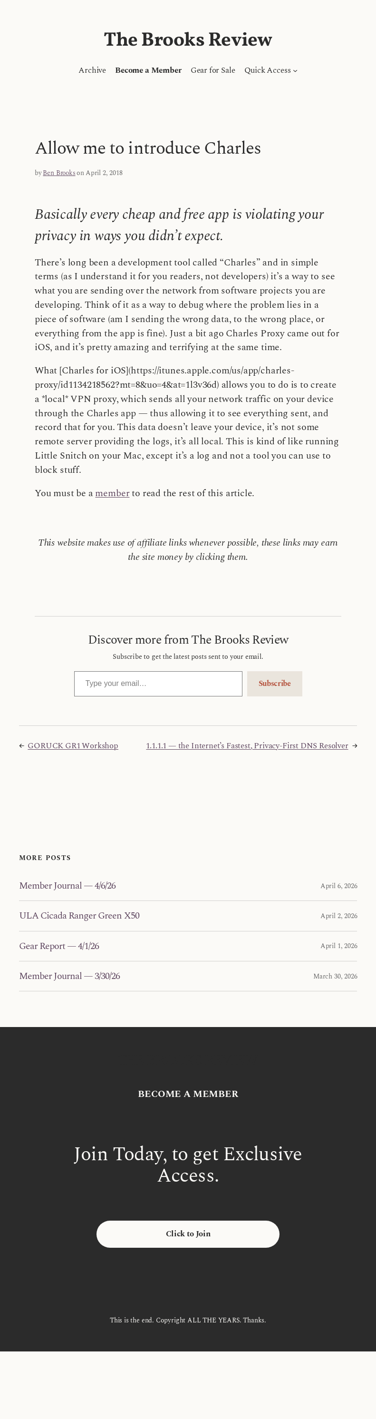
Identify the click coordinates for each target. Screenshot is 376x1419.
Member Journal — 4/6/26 (67, 886)
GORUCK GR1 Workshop (73, 746)
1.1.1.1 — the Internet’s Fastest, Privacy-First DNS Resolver (247, 746)
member (112, 493)
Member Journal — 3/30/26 (69, 976)
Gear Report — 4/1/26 (59, 946)
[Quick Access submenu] (295, 70)
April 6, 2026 (338, 886)
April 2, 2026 (338, 916)
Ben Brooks (59, 173)
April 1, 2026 (338, 946)
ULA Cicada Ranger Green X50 (79, 915)
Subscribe (275, 683)
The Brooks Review (188, 40)
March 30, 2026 (335, 976)
